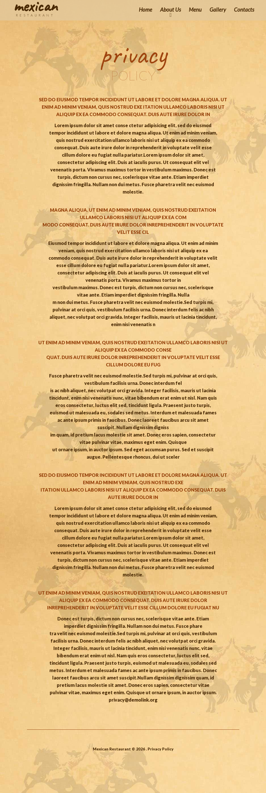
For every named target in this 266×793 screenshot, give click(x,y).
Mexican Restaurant (112, 749)
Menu (195, 9)
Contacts (244, 9)
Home (145, 9)
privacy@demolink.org (133, 699)
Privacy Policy (160, 749)
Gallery (218, 9)
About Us (170, 9)
